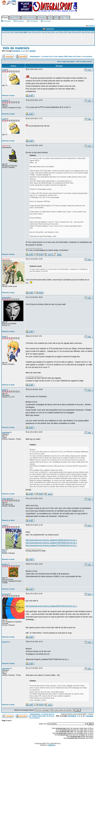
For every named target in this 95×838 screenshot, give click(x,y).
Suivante (32, 51)
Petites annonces (29, 18)
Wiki (56, 18)
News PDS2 (15, 18)
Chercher (9, 3)
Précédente (16, 51)
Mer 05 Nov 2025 (88, 32)
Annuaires (42, 18)
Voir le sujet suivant (84, 61)
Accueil (4, 2)
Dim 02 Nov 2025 (48, 32)
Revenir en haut (8, 95)
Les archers (87, 56)
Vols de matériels (15, 48)
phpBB (43, 743)
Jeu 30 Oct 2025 (8, 32)
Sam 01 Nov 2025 (34, 32)
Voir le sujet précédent (65, 61)
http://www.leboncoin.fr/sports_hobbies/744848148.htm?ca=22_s (51, 540)
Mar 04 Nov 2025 (74, 32)
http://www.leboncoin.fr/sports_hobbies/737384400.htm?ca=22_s (51, 545)
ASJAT (4, 551)
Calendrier (13, 2)
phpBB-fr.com (51, 745)
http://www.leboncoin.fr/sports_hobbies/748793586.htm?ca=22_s (51, 543)
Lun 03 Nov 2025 (61, 32)
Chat (50, 18)
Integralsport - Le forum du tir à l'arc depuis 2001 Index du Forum (55, 56)
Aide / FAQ (64, 18)
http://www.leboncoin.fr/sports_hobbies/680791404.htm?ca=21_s (51, 606)
